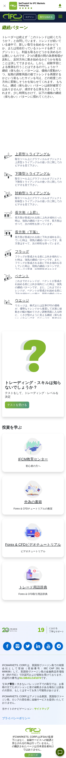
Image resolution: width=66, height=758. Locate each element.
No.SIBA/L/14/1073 (30, 678)
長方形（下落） (27, 232)
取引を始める (46, 17)
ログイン (30, 17)
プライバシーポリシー (16, 718)
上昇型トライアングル (32, 154)
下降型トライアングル (32, 174)
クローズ (33, 755)
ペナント (22, 276)
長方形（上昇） (27, 213)
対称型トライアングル (32, 193)
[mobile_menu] (60, 16)
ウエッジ (22, 300)
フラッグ (22, 251)
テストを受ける (17, 404)
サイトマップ (41, 708)
